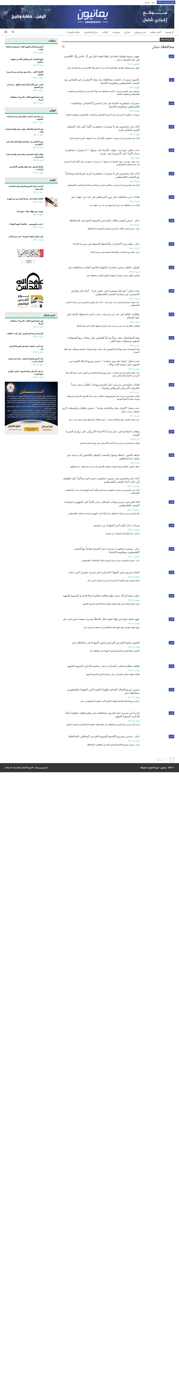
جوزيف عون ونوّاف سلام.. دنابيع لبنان (30, 211)
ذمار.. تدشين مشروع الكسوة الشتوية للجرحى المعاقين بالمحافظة (104, 736)
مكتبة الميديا (74, 32)
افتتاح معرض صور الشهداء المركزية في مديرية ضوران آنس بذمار (104, 572)
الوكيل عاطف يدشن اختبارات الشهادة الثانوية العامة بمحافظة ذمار (104, 267)
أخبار (171, 56)
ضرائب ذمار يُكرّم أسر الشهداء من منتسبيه (116, 525)
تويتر (153, 2)
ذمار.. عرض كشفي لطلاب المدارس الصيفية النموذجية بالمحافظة (104, 220)
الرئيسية (169, 32)
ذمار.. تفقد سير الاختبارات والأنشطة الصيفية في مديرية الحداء (106, 243)
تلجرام (147, 2)
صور (171, 80)
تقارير (127, 32)
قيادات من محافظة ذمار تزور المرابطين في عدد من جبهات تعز (105, 196)
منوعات (116, 32)
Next (159, 760)
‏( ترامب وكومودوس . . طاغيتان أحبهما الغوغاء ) (26, 224)
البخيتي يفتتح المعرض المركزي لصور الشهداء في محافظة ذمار (106, 642)
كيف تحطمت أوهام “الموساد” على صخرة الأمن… (25, 237)
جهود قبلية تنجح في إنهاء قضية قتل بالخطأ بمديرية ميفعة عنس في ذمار (101, 619)
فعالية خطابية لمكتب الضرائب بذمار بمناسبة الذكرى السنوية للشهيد (103, 666)
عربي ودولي (140, 32)
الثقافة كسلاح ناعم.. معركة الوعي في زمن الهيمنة (25, 199)
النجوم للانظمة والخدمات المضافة (19, 767)
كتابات (105, 32)
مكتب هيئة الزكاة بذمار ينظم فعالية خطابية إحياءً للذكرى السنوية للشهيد (101, 595)
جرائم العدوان (91, 32)
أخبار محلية (155, 32)
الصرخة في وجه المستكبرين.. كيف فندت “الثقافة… (24, 334)
